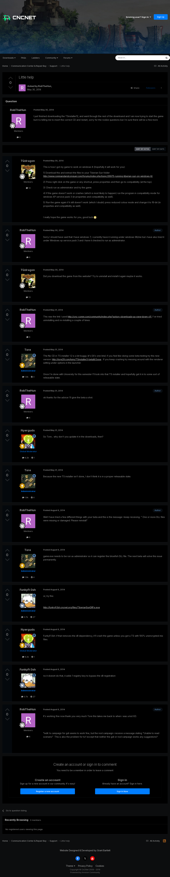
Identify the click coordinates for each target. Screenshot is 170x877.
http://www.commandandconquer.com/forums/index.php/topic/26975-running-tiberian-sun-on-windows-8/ (98, 176)
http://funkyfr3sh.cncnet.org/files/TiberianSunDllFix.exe (71, 607)
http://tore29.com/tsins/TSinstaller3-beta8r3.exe (76, 359)
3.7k (24, 617)
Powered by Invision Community (85, 872)
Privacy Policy (85, 866)
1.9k (25, 377)
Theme (70, 866)
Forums (68, 58)
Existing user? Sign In (138, 17)
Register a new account (47, 791)
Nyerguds (28, 430)
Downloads (9, 58)
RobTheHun (44, 86)
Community (51, 58)
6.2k (25, 457)
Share (135, 88)
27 (32, 617)
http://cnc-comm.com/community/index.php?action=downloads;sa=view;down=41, (110, 316)
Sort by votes (142, 149)
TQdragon (28, 160)
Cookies (100, 866)
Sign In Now (122, 791)
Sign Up (160, 17)
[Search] (131, 57)
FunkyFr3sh (28, 589)
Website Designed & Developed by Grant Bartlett (85, 850)
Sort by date (158, 149)
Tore (27, 349)
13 (28, 188)
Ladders (36, 58)
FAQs (23, 58)
